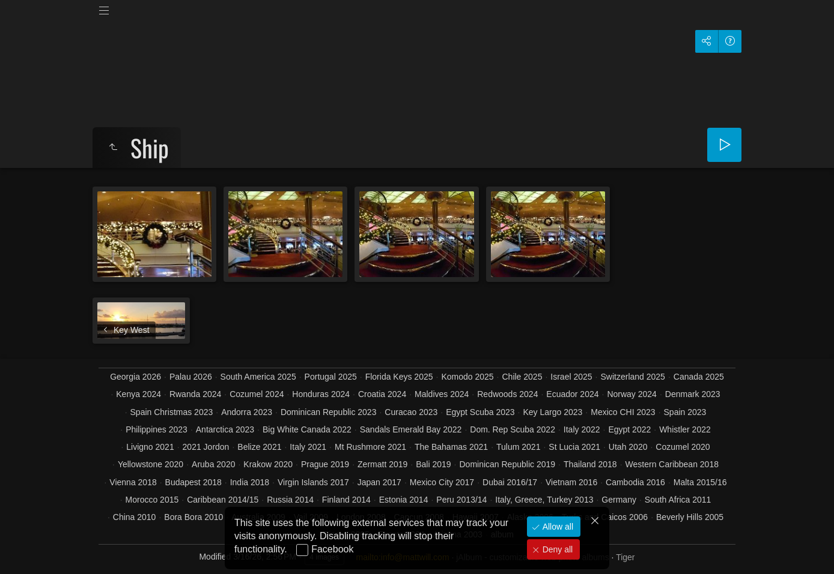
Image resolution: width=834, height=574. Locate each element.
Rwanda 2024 (195, 394)
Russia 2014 (290, 499)
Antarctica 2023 (225, 429)
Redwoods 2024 (507, 394)
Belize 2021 (259, 447)
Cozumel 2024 (257, 394)
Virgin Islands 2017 (313, 482)
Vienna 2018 (132, 482)
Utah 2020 (628, 447)
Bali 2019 (433, 464)
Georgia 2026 (135, 376)
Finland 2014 (346, 499)
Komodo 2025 (467, 376)
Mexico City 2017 (442, 482)
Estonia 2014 (403, 499)
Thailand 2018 (590, 464)
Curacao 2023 (411, 412)
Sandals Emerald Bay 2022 (411, 429)
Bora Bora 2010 (193, 517)
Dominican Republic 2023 (329, 412)
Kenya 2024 (138, 394)
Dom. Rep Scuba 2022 (512, 429)
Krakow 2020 (268, 464)
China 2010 (134, 517)
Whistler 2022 (685, 429)
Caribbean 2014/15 (222, 499)
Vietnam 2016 (571, 482)
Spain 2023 (685, 412)
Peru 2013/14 (461, 499)
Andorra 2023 (246, 412)
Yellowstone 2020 (150, 464)
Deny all (556, 549)
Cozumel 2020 (683, 447)
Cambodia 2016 (635, 482)
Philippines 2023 (156, 429)
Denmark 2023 (692, 394)
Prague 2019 (325, 464)
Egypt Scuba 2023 (480, 412)
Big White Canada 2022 (307, 429)
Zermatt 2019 (382, 464)
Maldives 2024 (442, 394)
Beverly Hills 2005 (689, 517)
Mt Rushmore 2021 (370, 447)
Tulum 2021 (518, 447)
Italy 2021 (308, 447)
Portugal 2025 (331, 376)
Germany (618, 499)
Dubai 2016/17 (509, 482)
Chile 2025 (522, 376)
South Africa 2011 (678, 499)
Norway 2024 (632, 394)
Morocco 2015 (152, 499)
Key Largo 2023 (552, 412)
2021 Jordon (206, 447)
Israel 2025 (571, 376)
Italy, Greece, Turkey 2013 (544, 499)
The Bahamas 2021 (451, 447)
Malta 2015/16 (700, 482)
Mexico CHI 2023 (623, 412)
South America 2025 (258, 376)
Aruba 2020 (213, 464)
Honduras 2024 (321, 394)
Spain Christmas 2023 (171, 412)
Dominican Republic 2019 (507, 464)
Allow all (556, 526)
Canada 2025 (699, 376)
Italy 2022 (582, 429)
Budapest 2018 (193, 482)
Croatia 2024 (382, 394)
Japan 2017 (379, 482)
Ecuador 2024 (572, 394)
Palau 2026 (190, 376)
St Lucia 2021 (574, 447)
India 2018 (249, 482)
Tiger (625, 557)
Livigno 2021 (150, 447)
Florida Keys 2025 (399, 376)
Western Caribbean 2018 (672, 464)
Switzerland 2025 (632, 376)
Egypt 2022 (629, 429)
